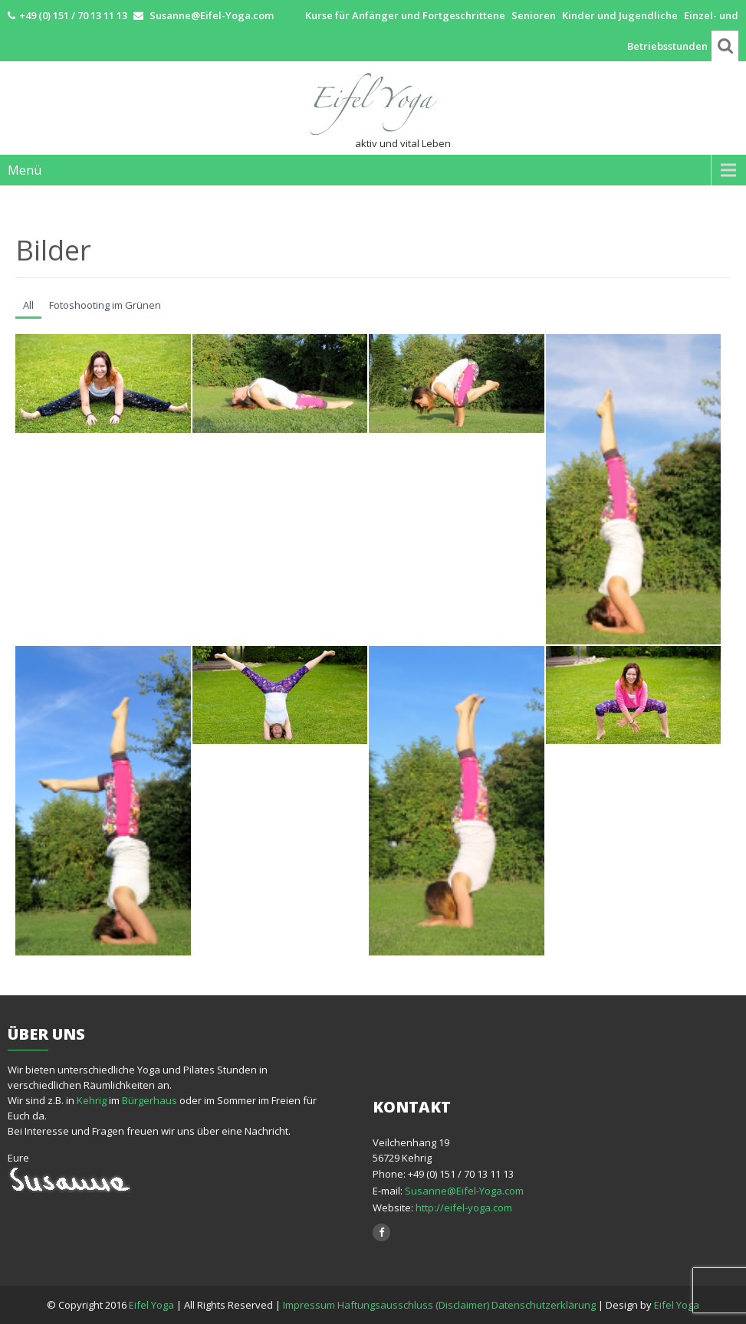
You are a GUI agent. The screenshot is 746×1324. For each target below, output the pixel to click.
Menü (24, 170)
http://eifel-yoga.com (462, 1207)
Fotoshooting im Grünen (105, 305)
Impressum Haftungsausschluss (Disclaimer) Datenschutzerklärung (439, 1305)
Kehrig (92, 1100)
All (28, 305)
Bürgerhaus (149, 1100)
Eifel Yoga (152, 1305)
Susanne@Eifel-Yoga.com (464, 1191)
